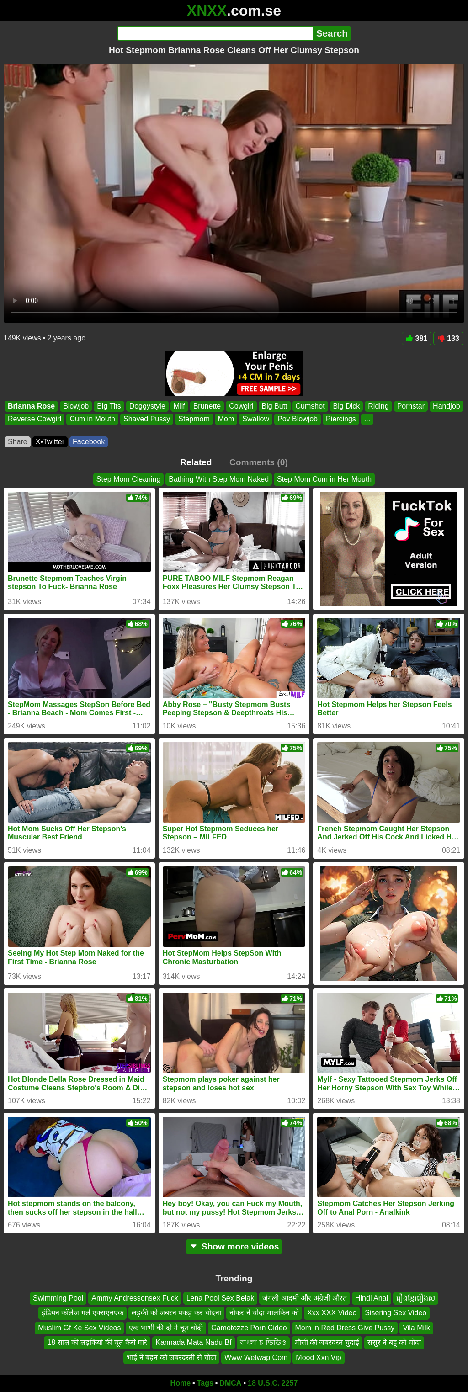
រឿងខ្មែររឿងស (415, 1298)
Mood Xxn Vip (318, 1357)
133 (448, 338)
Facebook (89, 442)
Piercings (341, 419)
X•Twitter (50, 442)
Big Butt (274, 406)
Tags (205, 1383)
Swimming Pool (58, 1298)
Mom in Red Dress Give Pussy (345, 1328)
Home (180, 1383)
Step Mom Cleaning (128, 479)
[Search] (215, 33)
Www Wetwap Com (255, 1357)
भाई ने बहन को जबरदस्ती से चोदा (171, 1357)
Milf (179, 406)
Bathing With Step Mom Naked (219, 479)
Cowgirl (241, 406)
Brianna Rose (31, 406)
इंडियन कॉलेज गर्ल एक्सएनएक (82, 1313)
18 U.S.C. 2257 (273, 1383)
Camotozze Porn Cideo (249, 1328)
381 (417, 338)
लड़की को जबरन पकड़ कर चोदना (176, 1313)
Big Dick (346, 406)
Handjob (446, 406)
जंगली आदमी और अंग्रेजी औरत (304, 1298)
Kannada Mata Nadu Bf (193, 1343)
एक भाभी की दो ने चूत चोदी (166, 1328)
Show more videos (234, 1246)
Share (17, 442)
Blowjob (76, 406)
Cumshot (310, 406)
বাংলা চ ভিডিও (263, 1343)
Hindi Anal (371, 1298)
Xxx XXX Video (331, 1313)
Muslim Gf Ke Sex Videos (79, 1328)
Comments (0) (258, 462)
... (367, 419)
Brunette (207, 406)
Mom (226, 419)
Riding (378, 406)
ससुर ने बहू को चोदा (394, 1343)
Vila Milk (416, 1328)
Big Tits (109, 406)
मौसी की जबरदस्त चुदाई (327, 1343)
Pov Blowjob (297, 419)
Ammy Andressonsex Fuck (134, 1298)
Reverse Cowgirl (34, 419)
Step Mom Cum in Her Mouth (324, 479)
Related (196, 462)
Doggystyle (147, 406)
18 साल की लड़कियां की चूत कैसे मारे (97, 1343)
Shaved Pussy (146, 419)
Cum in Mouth (92, 419)
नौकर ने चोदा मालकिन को (264, 1313)
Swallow (255, 419)
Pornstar (411, 406)
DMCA (230, 1383)
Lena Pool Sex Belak (220, 1298)
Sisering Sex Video (395, 1313)
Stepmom (193, 419)
